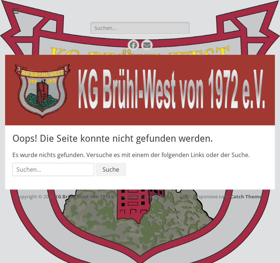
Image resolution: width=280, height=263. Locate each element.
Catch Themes (247, 196)
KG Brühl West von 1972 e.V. (87, 196)
